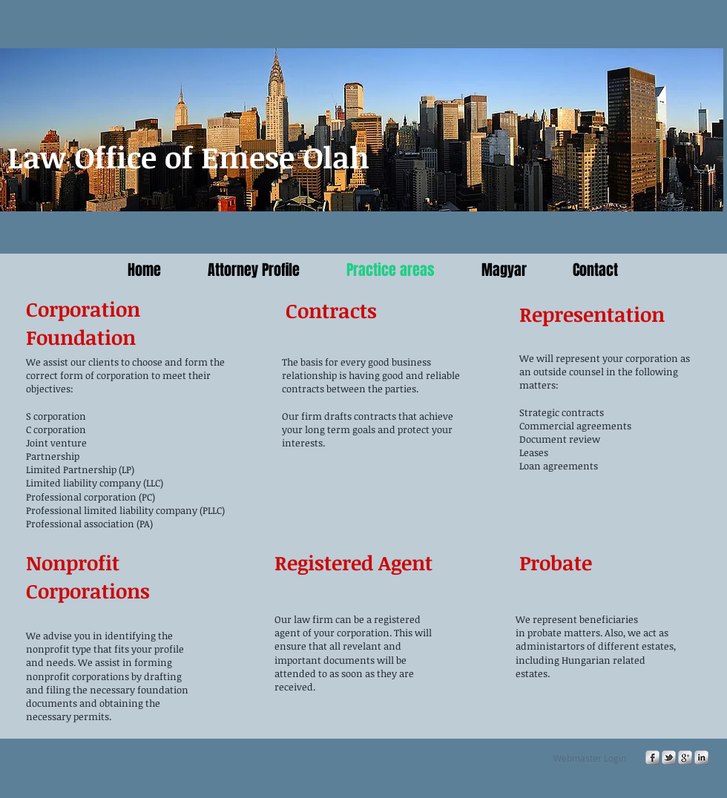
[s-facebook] (652, 758)
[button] (361, 129)
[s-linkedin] (701, 758)
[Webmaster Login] (589, 758)
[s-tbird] (669, 758)
